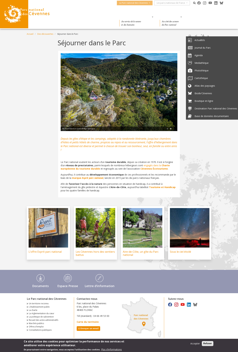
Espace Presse (67, 286)
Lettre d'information (99, 286)
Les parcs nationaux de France (172, 2)
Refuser (207, 343)
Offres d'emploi (36, 326)
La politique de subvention (41, 316)
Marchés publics (36, 323)
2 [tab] (170, 129)
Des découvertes (97, 17)
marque (87, 177)
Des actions (170, 17)
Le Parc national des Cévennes (135, 2)
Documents (40, 286)
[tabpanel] (119, 92)
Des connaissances (135, 17)
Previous (68, 92)
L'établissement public (39, 306)
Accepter (195, 343)
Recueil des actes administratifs (43, 320)
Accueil (30, 34)
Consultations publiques (40, 330)
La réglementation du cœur (41, 313)
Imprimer (189, 35)
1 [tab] (167, 129)
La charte (33, 310)
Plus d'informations (111, 349)
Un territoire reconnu (39, 303)
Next (170, 92)
